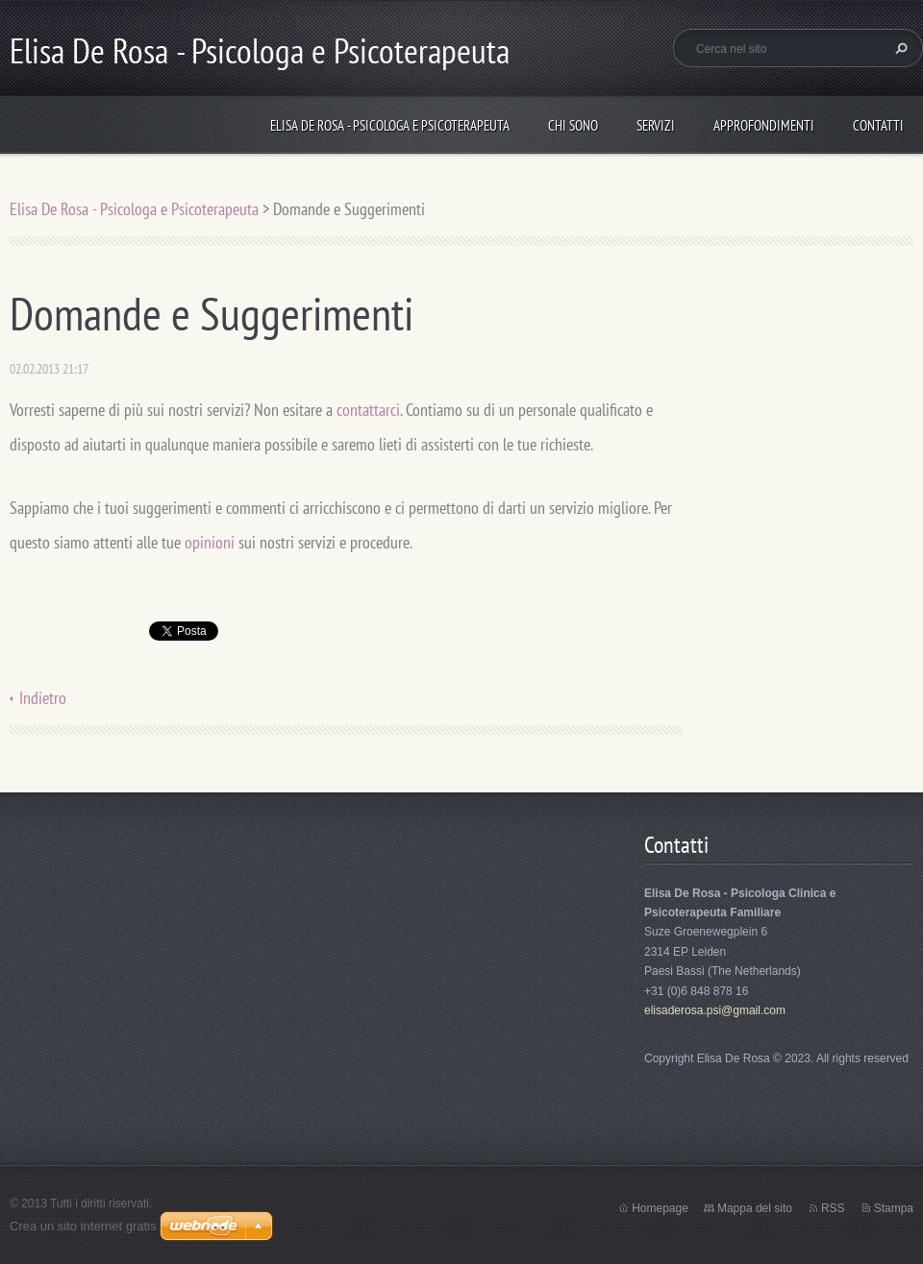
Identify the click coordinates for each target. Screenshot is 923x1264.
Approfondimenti (763, 125)
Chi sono (573, 125)
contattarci (368, 410)
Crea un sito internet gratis (83, 1226)
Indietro (42, 698)
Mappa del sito (754, 1208)
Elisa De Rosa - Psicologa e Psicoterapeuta (390, 125)
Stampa (893, 1208)
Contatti (878, 125)
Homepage (660, 1208)
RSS (833, 1208)
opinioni (210, 542)
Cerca (899, 48)
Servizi (655, 125)
